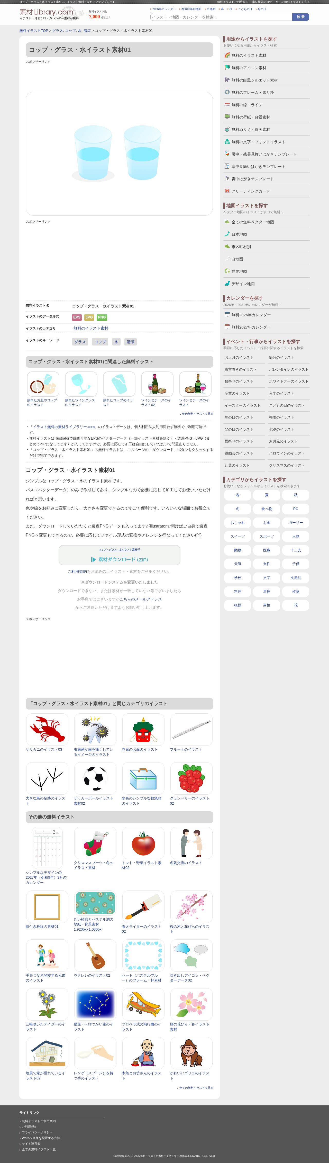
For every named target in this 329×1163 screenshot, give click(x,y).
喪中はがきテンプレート (253, 179)
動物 (237, 550)
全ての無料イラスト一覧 (39, 1149)
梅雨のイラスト (281, 417)
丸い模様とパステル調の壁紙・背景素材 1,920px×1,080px (93, 924)
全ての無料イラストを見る (293, 1)
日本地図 (239, 234)
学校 (237, 578)
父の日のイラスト (239, 429)
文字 (266, 578)
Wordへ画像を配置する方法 (41, 1138)
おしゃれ (238, 523)
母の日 (262, 9)
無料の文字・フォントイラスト (259, 142)
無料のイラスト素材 (91, 328)
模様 (237, 605)
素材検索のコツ (262, 1)
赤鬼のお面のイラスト (140, 749)
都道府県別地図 (191, 9)
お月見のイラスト (283, 441)
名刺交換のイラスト (186, 863)
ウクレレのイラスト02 (92, 975)
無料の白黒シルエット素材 (255, 80)
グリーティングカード (251, 191)
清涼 (87, 31)
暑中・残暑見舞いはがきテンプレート (264, 154)
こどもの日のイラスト (287, 405)
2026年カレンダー (164, 9)
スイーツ (238, 536)
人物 (295, 536)
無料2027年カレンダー (251, 327)
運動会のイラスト (239, 453)
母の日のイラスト (239, 417)
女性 (266, 564)
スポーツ (267, 536)
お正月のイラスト (239, 357)
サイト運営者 (31, 1144)
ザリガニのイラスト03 (44, 749)
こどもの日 (245, 9)
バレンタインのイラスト (289, 369)
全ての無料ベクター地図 (253, 222)
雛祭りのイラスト (239, 381)
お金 (266, 523)
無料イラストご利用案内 (232, 1)
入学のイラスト (281, 393)
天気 (237, 564)
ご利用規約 (77, 571)
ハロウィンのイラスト (287, 453)
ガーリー (296, 523)
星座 (266, 591)
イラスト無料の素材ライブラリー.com (64, 427)
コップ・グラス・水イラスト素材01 (119, 549)
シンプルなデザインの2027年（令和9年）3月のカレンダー (46, 877)
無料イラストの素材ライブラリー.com (162, 1156)
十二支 (295, 550)
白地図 (211, 9)
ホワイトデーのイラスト (289, 381)
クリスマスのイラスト (287, 465)
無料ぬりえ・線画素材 (251, 129)
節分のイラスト (281, 357)
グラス (57, 31)
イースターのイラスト (243, 405)
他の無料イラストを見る (197, 413)
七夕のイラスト (281, 429)
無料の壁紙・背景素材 (251, 117)
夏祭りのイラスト (239, 441)
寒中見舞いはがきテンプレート (259, 166)
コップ (70, 31)
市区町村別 (241, 246)
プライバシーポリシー (37, 1132)
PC (295, 509)
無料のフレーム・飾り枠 (253, 92)
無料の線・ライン (247, 105)
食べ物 (266, 509)
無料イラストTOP (33, 31)
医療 (266, 550)
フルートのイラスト (186, 749)
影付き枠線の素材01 (42, 926)
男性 (266, 605)
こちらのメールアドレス (141, 599)
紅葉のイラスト (237, 465)
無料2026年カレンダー (251, 315)
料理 (237, 591)
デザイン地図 (243, 283)
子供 (295, 564)
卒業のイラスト (237, 393)
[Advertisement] (119, 76)
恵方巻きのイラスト (241, 369)
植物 (295, 591)
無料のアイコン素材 (249, 68)
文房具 (295, 578)
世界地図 (239, 271)
